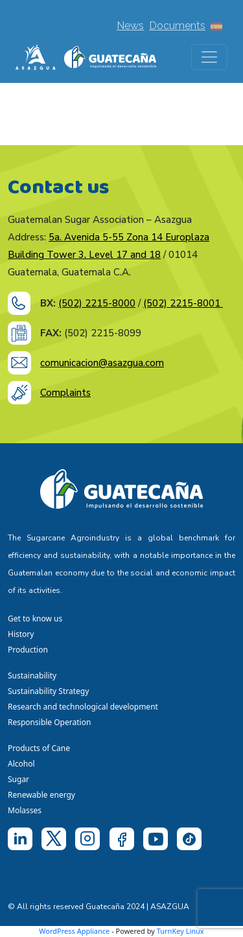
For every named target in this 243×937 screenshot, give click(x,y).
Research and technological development (85, 706)
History (21, 634)
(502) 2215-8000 (96, 303)
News (130, 25)
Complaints (65, 392)
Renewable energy (42, 794)
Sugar (18, 779)
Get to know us (35, 618)
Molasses (24, 810)
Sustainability (32, 675)
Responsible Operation (51, 722)
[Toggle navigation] (209, 57)
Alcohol (21, 763)
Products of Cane (40, 748)
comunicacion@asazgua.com (102, 362)
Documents (177, 25)
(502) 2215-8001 (183, 303)
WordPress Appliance (74, 931)
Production (28, 649)
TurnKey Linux (180, 931)
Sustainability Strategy (48, 691)
